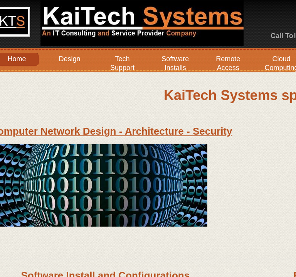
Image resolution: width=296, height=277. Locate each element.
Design (69, 59)
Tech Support (122, 63)
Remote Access (228, 63)
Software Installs (175, 63)
